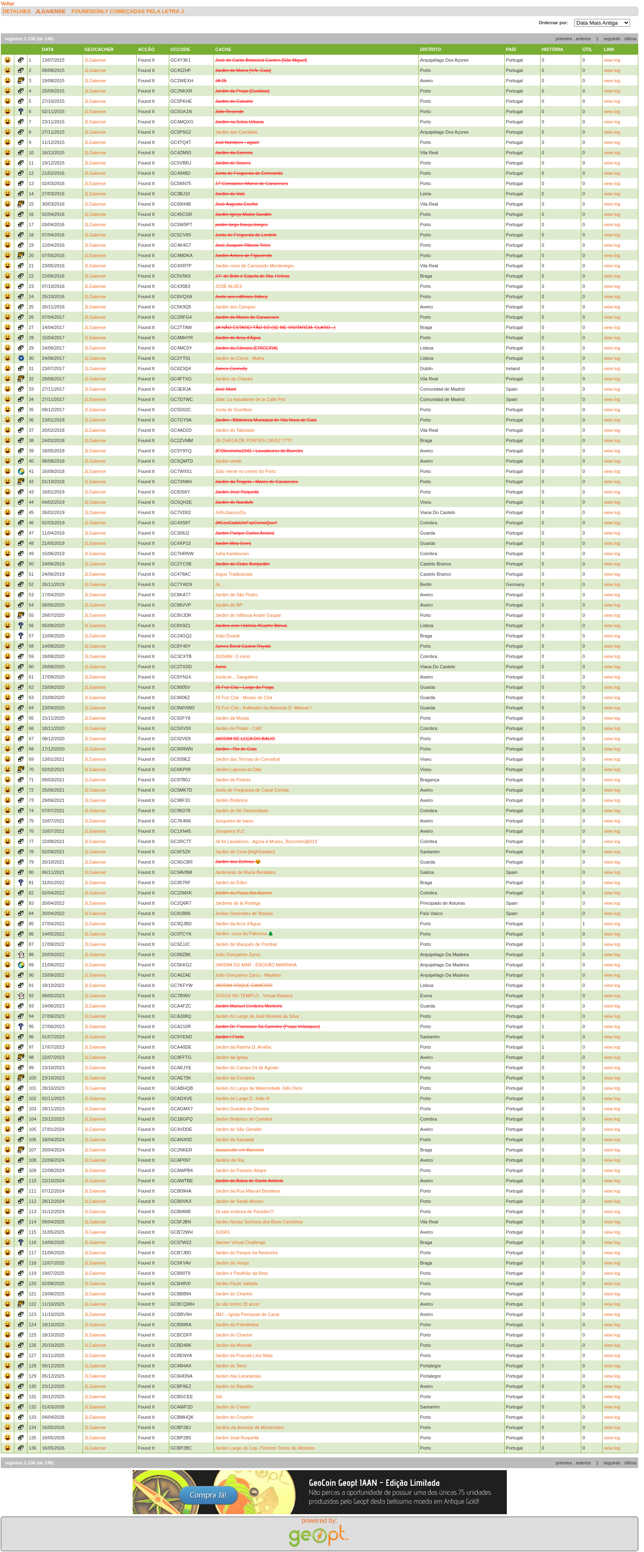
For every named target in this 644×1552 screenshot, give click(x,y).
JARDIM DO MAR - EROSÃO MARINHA (256, 964)
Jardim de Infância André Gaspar (248, 615)
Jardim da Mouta (232, 718)
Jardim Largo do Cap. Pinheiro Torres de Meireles (265, 1447)
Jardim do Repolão (234, 1386)
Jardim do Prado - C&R (238, 728)
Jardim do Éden (231, 882)
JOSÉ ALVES (228, 286)
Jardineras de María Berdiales (245, 872)
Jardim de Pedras (233, 779)
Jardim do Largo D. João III (242, 1098)
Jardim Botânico (231, 800)
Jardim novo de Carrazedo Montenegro (254, 265)
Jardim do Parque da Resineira (246, 1252)
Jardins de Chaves (234, 378)
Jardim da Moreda (233, 1345)
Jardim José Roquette (237, 1437)
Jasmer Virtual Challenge (240, 1242)
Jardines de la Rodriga (237, 903)
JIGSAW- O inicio (232, 656)
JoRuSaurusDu (230, 512)
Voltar (7, 4)
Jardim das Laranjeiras (238, 1376)
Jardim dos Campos (235, 306)
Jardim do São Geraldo (238, 1129)
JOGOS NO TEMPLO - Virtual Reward (253, 995)
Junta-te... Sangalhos (236, 676)
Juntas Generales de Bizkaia (244, 913)
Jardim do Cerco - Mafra (239, 358)
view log (612, 60)
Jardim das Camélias (236, 132)
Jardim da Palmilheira (237, 1324)
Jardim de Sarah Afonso (239, 1201)
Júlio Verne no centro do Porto (245, 471)
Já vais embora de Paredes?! (244, 1211)
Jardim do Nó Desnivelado (241, 810)
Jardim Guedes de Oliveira (242, 1108)
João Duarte (227, 635)
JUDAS (222, 1232)
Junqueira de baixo (234, 820)
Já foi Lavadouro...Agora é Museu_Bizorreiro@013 (266, 841)
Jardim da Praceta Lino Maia (244, 1355)
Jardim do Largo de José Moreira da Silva (257, 1016)
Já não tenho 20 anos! (237, 1304)
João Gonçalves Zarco (237, 954)
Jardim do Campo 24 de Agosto (246, 1067)
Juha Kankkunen (232, 553)
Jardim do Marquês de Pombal (246, 944)
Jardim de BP (228, 604)
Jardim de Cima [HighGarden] (245, 851)
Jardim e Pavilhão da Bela (241, 1273)
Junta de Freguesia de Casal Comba (252, 790)
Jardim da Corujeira (235, 1077)
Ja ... (220, 584)
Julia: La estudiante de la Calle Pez (250, 399)
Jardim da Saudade (234, 1139)
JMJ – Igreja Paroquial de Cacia (247, 1314)
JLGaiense (50, 11)
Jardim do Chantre (234, 1293)
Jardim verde (228, 461)
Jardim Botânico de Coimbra (243, 1119)
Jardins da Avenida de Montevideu (249, 1427)
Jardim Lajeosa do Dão (238, 769)
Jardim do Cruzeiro (234, 1417)
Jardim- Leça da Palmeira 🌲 (244, 933)
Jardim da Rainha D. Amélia (243, 1047)
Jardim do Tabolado (235, 430)
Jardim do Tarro (230, 1365)
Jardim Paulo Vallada (236, 1283)
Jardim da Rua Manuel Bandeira (247, 1190)
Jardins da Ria (229, 1160)
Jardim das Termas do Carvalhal (247, 759)
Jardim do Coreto (232, 1406)
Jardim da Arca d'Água (237, 923)
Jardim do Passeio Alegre (241, 1170)
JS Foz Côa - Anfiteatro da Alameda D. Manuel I (263, 707)
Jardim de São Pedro (236, 594)
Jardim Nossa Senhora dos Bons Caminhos (259, 1221)
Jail (218, 1396)
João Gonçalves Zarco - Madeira (248, 975)
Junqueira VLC (230, 831)
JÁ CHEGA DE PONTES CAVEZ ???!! (253, 440)
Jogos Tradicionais (234, 574)
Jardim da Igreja (231, 1057)
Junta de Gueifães (233, 409)
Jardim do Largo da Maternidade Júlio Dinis (258, 1088)
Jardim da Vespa (232, 1262)
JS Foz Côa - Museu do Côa (243, 697)
